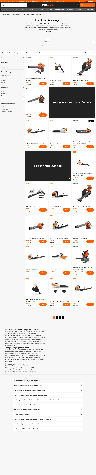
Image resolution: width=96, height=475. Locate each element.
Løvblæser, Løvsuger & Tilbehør (20, 14)
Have (8, 14)
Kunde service (75, 5)
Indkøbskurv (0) (87, 5)
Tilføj (43, 83)
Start (4, 14)
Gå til (66, 209)
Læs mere (48, 31)
